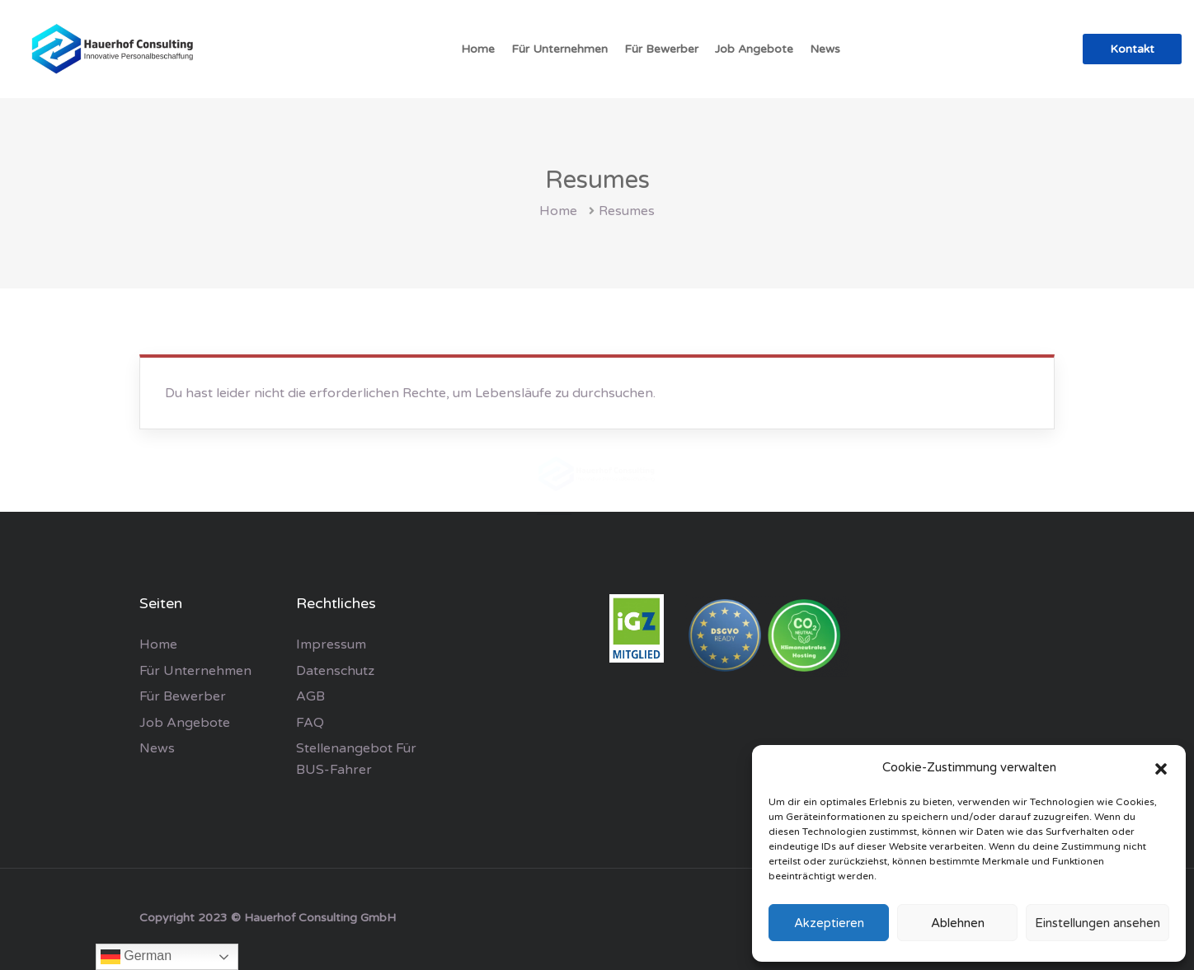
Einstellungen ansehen (1097, 923)
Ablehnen (958, 923)
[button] (1161, 768)
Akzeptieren (829, 923)
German (136, 957)
